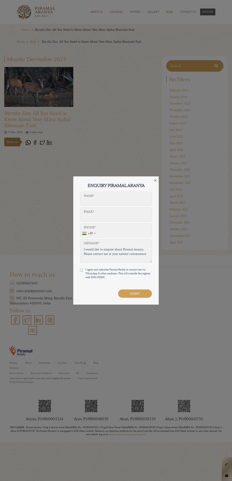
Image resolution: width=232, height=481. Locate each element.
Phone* (90, 227)
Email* (89, 212)
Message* (91, 243)
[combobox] (89, 233)
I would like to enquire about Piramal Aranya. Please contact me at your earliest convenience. (116, 254)
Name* (89, 196)
